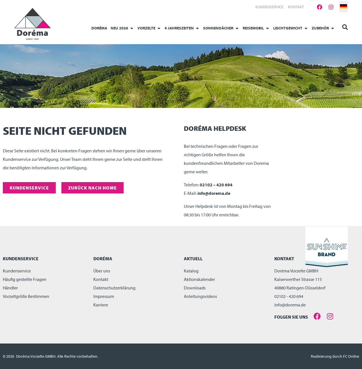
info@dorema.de (213, 193)
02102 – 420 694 (216, 184)
